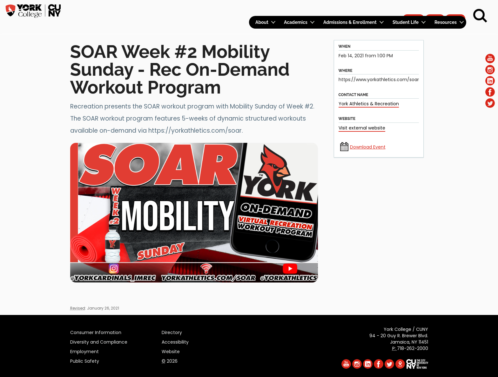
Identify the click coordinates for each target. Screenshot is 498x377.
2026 (170, 360)
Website (171, 350)
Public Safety (84, 360)
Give (434, 8)
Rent (455, 8)
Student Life (406, 22)
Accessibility (175, 341)
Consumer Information (95, 331)
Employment (84, 350)
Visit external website (362, 128)
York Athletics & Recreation (369, 104)
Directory (172, 331)
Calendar (382, 8)
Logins (351, 8)
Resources (445, 22)
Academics (295, 22)
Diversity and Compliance (98, 341)
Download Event (368, 147)
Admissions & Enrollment (350, 22)
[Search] (480, 16)
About (261, 22)
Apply (413, 8)
